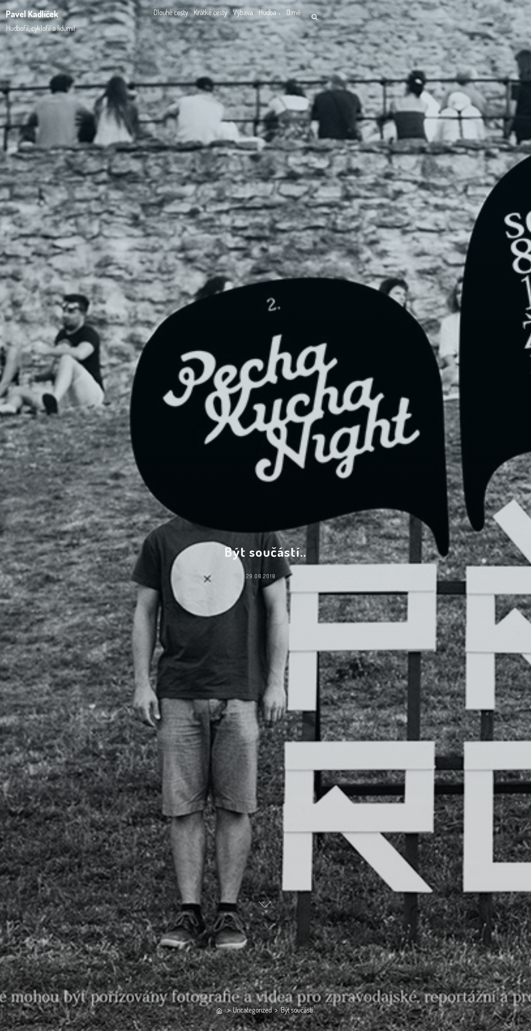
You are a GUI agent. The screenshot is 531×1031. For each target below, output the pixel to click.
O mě (334, 16)
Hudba (299, 16)
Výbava (265, 16)
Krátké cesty (224, 16)
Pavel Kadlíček (32, 14)
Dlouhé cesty (175, 16)
